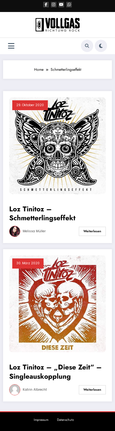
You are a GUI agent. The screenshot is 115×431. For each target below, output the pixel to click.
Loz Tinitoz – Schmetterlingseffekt (42, 214)
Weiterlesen (92, 231)
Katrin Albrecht (35, 389)
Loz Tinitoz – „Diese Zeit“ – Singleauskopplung (55, 372)
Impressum (41, 419)
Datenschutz (65, 419)
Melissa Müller (34, 231)
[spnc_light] (101, 46)
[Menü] (11, 46)
